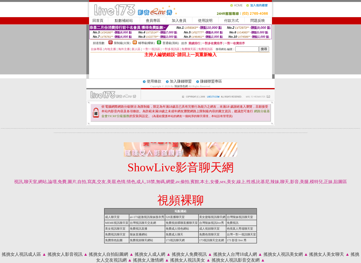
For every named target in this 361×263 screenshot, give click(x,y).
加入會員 (179, 21)
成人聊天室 (112, 217)
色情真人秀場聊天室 (240, 228)
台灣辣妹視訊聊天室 (240, 217)
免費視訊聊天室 (115, 234)
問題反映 (257, 21)
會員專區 (153, 21)
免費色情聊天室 (209, 234)
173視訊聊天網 (175, 240)
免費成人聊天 (174, 234)
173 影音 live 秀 (236, 240)
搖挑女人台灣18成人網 (235, 254)
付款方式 (231, 21)
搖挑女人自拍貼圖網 (108, 254)
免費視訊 (232, 223)
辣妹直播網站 (138, 234)
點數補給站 (124, 21)
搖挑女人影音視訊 (65, 254)
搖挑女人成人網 (150, 254)
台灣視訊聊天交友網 (143, 223)
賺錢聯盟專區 (211, 81)
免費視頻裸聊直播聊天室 (182, 223)
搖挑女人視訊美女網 (283, 254)
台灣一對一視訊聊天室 (241, 234)
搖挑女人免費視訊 (189, 254)
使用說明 (205, 21)
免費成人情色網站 (177, 228)
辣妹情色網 (181, 86)
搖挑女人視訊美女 (187, 260)
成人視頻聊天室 (209, 228)
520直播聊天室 (175, 217)
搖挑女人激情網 (148, 260)
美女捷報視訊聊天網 (212, 217)
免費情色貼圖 (114, 240)
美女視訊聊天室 (115, 228)
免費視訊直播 (138, 228)
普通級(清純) (171, 43)
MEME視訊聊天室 (116, 223)
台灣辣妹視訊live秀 (211, 223)
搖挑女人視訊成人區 (21, 254)
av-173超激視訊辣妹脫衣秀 (147, 217)
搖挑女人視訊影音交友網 (236, 260)
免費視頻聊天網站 (141, 240)
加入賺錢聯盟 (181, 81)
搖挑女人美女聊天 (326, 254)
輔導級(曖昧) (146, 43)
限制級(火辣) (122, 43)
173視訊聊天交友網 (211, 240)
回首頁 (97, 21)
